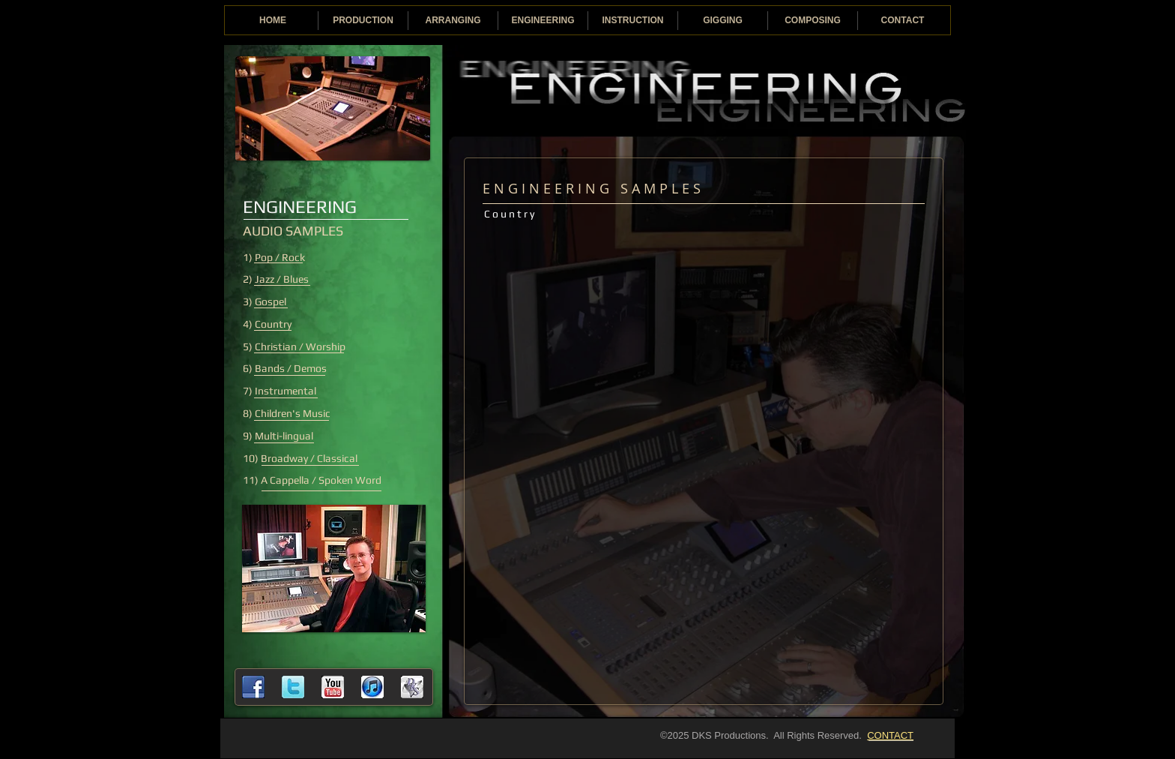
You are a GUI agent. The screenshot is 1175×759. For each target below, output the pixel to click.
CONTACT (890, 735)
